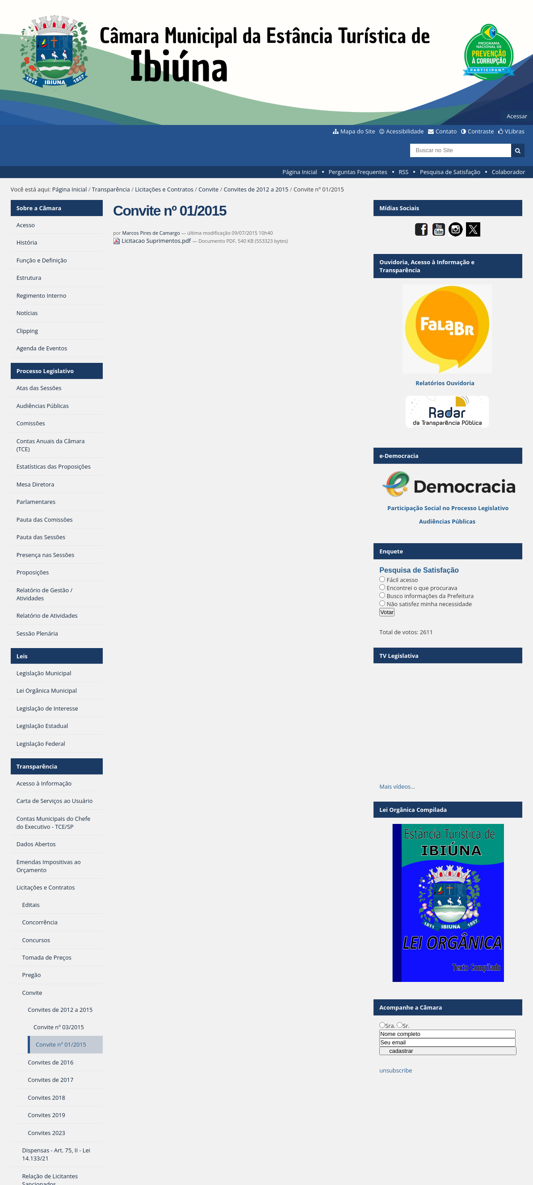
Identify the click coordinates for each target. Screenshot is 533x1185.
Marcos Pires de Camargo (151, 232)
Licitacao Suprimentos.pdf (153, 241)
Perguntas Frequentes (357, 172)
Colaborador (508, 172)
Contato (446, 131)
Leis (22, 656)
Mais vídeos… (397, 786)
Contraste (481, 131)
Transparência (111, 189)
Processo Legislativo (45, 371)
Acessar (517, 116)
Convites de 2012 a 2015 (256, 189)
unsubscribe (395, 1070)
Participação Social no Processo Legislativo (447, 508)
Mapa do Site (357, 131)
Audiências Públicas (447, 521)
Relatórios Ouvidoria (444, 383)
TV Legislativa (398, 656)
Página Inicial (299, 172)
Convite (208, 189)
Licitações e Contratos (164, 189)
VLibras (515, 131)
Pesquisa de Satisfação (450, 172)
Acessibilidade (405, 131)
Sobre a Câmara (39, 208)
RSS (403, 172)
